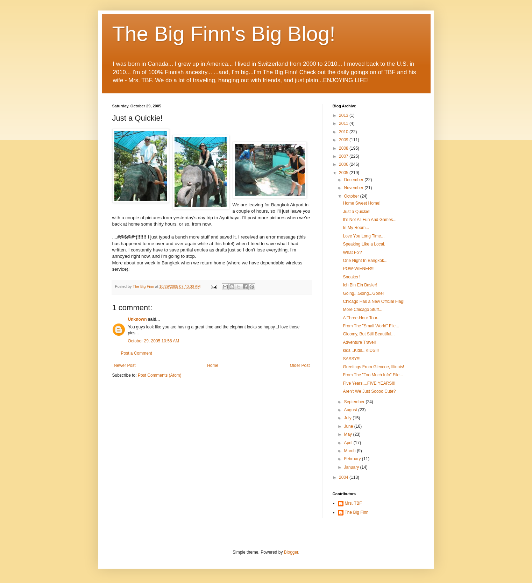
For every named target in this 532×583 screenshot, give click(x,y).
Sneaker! (351, 277)
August (351, 409)
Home (212, 365)
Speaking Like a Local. (364, 244)
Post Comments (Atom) (160, 375)
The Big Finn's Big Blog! (223, 33)
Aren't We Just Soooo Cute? (369, 391)
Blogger (291, 552)
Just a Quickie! (356, 211)
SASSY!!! (351, 358)
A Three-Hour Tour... (362, 317)
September (355, 401)
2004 (344, 477)
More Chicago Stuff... (362, 309)
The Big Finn (357, 512)
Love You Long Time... (363, 236)
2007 (344, 156)
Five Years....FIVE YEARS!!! (369, 383)
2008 (344, 148)
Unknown (137, 319)
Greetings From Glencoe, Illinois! (373, 366)
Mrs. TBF (353, 503)
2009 (344, 139)
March (350, 450)
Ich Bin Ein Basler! (360, 285)
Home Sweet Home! (361, 203)
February (353, 458)
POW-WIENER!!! (358, 268)
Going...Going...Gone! (363, 293)
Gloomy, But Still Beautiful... (369, 334)
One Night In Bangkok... (365, 260)
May (348, 434)
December (354, 179)
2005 (344, 172)
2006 (344, 164)
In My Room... (356, 227)
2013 (344, 115)
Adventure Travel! (359, 342)
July (348, 417)
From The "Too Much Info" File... (373, 374)
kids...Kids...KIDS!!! (361, 350)
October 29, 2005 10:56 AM (153, 341)
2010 (344, 131)
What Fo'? (352, 252)
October (352, 196)
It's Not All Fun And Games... (369, 219)
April (348, 442)
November (354, 187)
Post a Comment (136, 353)
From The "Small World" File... (371, 326)
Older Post (300, 365)
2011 (344, 123)
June (349, 426)
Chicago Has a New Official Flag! (373, 301)
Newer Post (125, 365)
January (352, 467)
